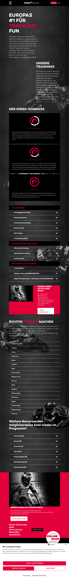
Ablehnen (50, 568)
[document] (34, 553)
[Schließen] (65, 544)
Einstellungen (18, 568)
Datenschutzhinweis (39, 575)
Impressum (26, 575)
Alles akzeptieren (34, 563)
